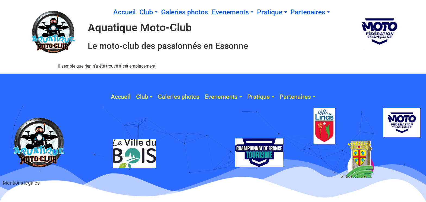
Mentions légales (21, 183)
